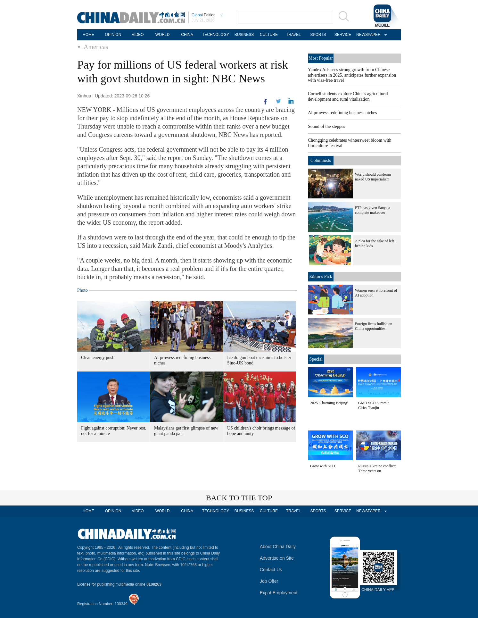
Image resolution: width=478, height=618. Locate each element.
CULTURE (269, 34)
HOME (88, 34)
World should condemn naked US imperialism (373, 176)
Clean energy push (97, 357)
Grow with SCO (322, 466)
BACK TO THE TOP (239, 498)
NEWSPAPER (367, 34)
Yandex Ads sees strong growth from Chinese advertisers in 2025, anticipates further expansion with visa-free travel (352, 75)
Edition (204, 15)
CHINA (187, 34)
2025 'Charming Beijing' (329, 403)
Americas (96, 46)
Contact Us (271, 569)
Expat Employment (279, 592)
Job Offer (269, 581)
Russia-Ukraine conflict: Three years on (377, 468)
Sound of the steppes (326, 126)
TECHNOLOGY (215, 34)
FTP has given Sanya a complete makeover (372, 210)
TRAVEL (293, 34)
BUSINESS (244, 34)
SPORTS (318, 34)
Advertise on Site (277, 558)
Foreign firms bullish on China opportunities (373, 326)
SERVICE (342, 34)
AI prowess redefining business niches (342, 112)
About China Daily (278, 546)
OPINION (113, 34)
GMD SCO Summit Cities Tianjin (373, 405)
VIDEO (138, 34)
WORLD (162, 34)
